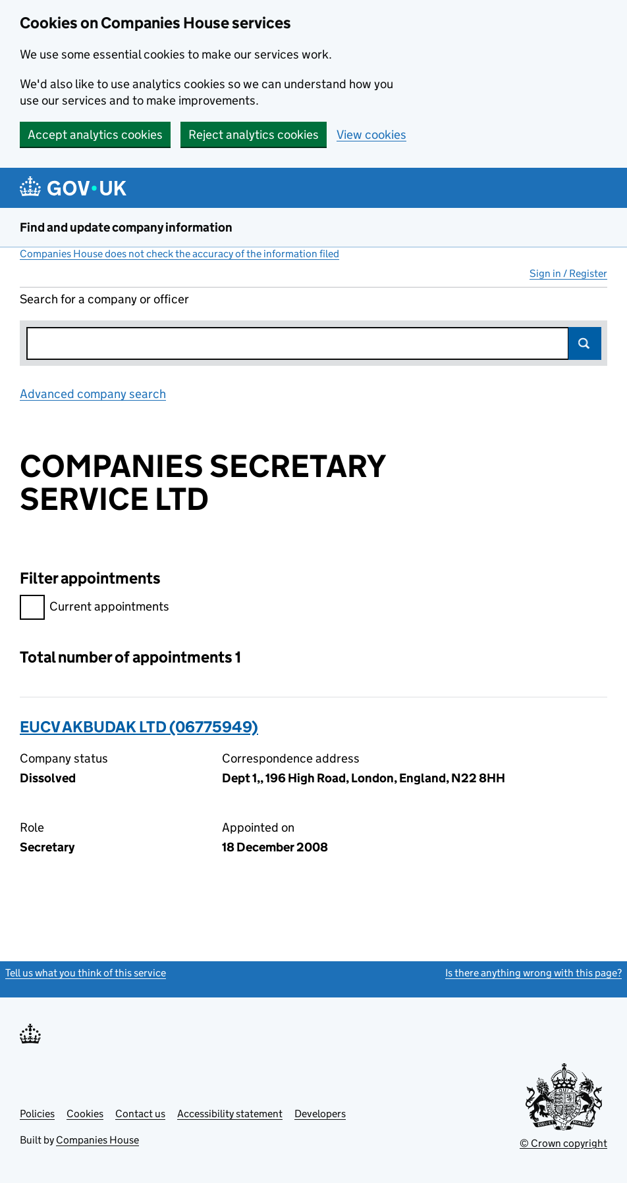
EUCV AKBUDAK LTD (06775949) (139, 726)
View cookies (371, 134)
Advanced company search (93, 393)
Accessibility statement (230, 1113)
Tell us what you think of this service (85, 973)
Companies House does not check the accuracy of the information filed (179, 253)
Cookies (85, 1113)
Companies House (97, 1140)
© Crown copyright (563, 1143)
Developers (320, 1113)
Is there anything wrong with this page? (533, 973)
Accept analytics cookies (95, 134)
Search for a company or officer (104, 299)
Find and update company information (126, 227)
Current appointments (94, 608)
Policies (37, 1113)
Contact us (140, 1113)
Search (584, 343)
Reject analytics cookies (253, 134)
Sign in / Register (568, 273)
